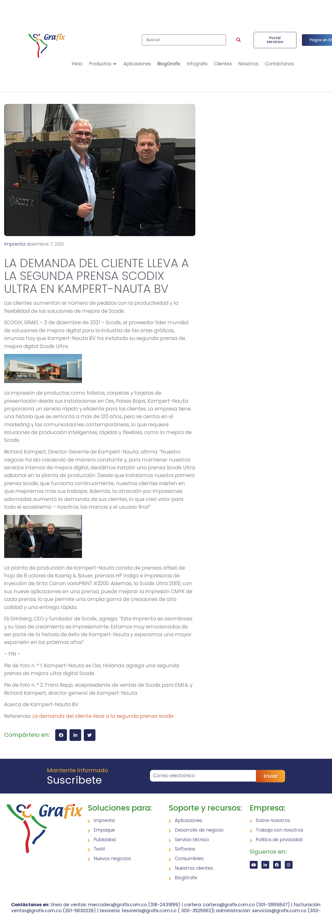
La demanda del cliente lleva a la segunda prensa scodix (103, 716)
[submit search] (238, 40)
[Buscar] (184, 39)
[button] (61, 735)
